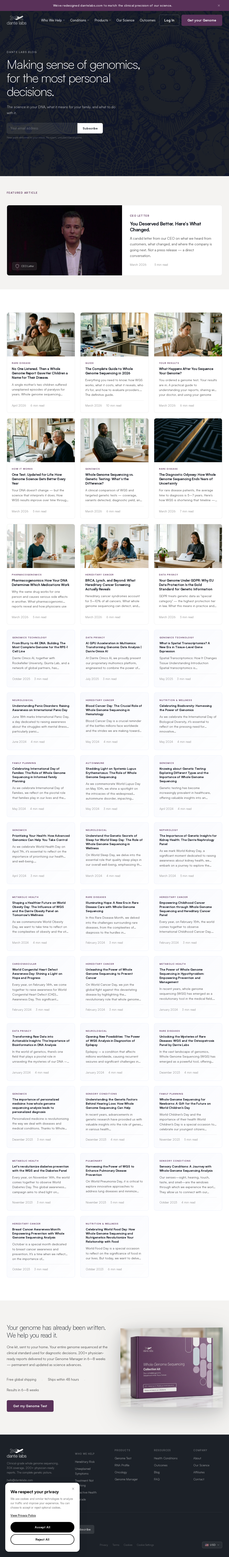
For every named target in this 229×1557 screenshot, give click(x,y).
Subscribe (90, 128)
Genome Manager (126, 1479)
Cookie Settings (145, 1544)
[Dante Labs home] (17, 20)
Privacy (104, 1544)
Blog (157, 1472)
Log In (169, 20)
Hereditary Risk (85, 1461)
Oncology (121, 1472)
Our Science (125, 20)
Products (102, 20)
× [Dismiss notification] (218, 5)
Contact (198, 1479)
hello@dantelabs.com (20, 1480)
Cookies (128, 1544)
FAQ (157, 1479)
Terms (115, 1544)
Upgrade (80, 1499)
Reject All (42, 1539)
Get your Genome (201, 20)
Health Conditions (166, 1458)
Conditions (79, 20)
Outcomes (148, 20)
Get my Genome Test (30, 1410)
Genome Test (123, 1458)
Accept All (42, 1527)
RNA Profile (122, 1465)
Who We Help (53, 20)
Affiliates (199, 1472)
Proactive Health (86, 1492)
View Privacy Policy (23, 1515)
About (197, 1458)
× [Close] (73, 1489)
